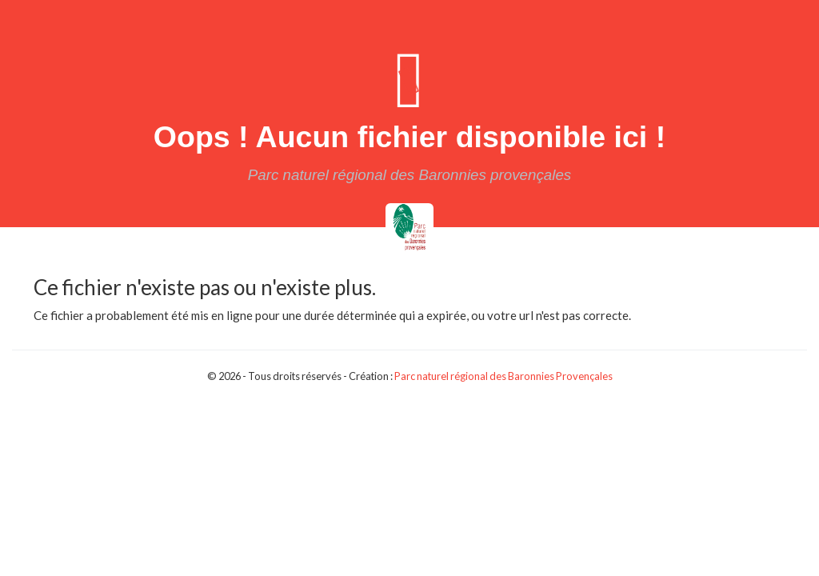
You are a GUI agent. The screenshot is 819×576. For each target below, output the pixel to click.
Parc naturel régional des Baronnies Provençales (503, 376)
